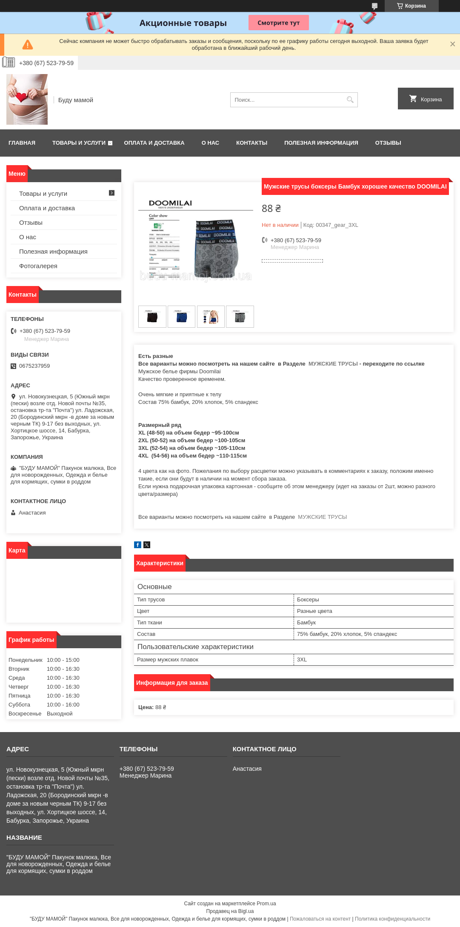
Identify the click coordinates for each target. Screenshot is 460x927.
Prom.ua (266, 904)
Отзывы (388, 143)
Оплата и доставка (154, 143)
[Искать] (350, 99)
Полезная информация (321, 143)
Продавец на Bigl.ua (230, 911)
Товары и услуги (79, 143)
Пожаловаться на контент (320, 919)
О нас (211, 143)
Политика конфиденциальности (392, 919)
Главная (22, 143)
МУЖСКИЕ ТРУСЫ (332, 363)
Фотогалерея (38, 265)
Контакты (251, 143)
